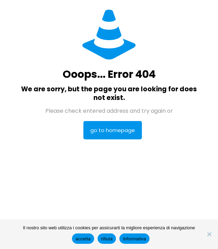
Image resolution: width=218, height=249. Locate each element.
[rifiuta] (209, 234)
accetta (83, 238)
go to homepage (112, 130)
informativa (134, 238)
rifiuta (107, 238)
